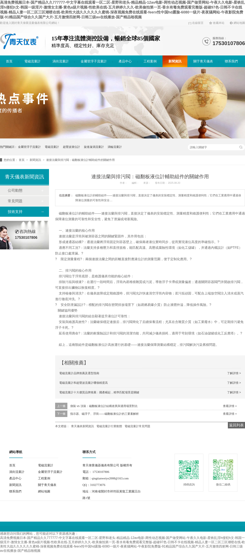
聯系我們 (231, 61)
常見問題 (15, 201)
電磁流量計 (32, 61)
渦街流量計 (60, 61)
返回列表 (236, 425)
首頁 (9, 61)
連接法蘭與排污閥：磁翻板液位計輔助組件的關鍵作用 (80, 159)
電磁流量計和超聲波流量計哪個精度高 (83, 382)
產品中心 (125, 61)
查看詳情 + (230, 406)
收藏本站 (218, 22)
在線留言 (198, 22)
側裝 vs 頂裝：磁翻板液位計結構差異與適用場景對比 (104, 406)
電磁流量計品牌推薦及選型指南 (79, 373)
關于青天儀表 (203, 61)
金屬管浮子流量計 (94, 61)
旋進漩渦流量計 (94, 146)
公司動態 (15, 190)
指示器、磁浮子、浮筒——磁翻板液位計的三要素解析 (104, 413)
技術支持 (15, 212)
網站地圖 (239, 22)
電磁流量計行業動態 (109, 426)
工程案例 (150, 61)
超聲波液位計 (71, 146)
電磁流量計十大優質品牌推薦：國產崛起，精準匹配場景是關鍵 (99, 392)
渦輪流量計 (115, 146)
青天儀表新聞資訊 (82, 426)
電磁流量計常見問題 (137, 426)
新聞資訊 (175, 61)
